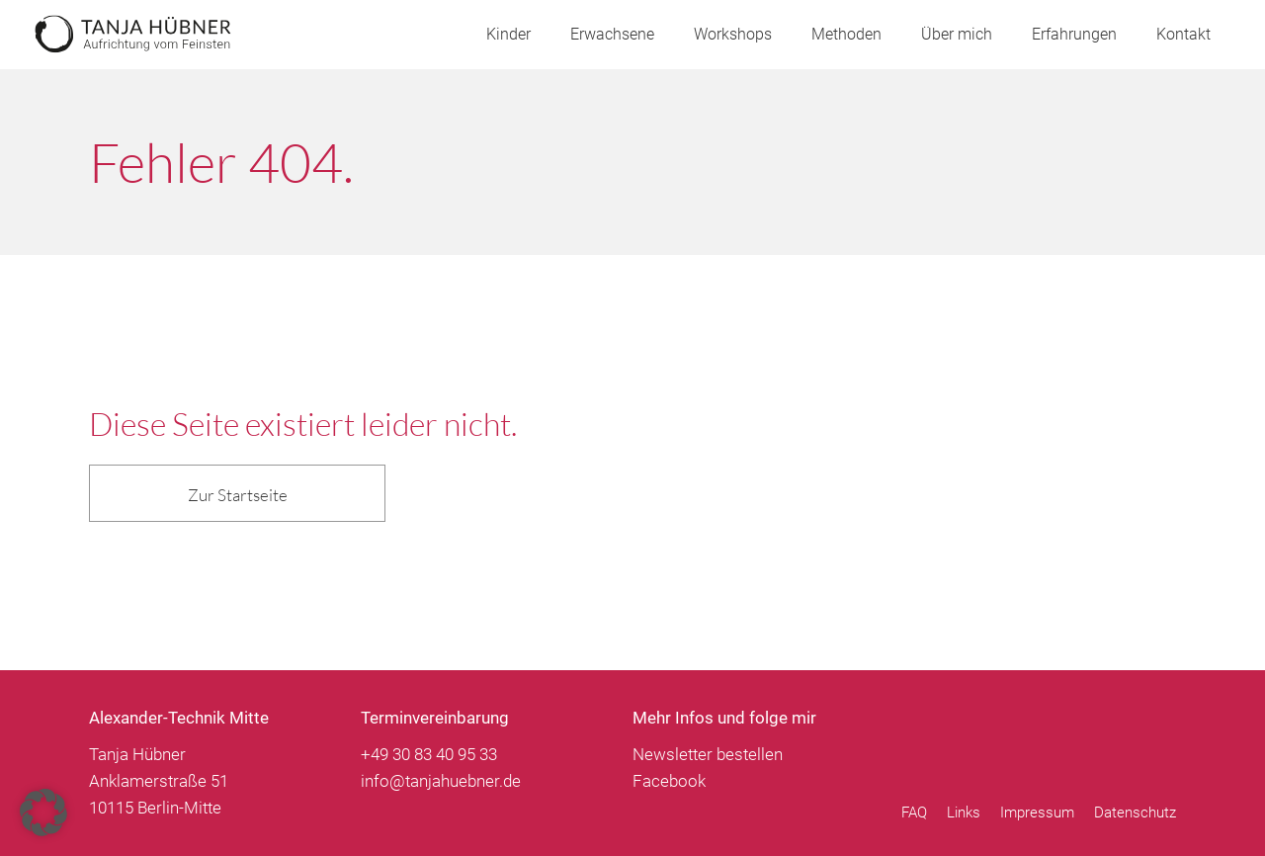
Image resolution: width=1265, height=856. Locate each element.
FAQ (914, 813)
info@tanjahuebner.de (441, 781)
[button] (43, 812)
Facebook (669, 781)
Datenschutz (1135, 813)
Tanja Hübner (133, 34)
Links (963, 813)
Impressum (1037, 813)
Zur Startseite (238, 494)
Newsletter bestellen (707, 754)
